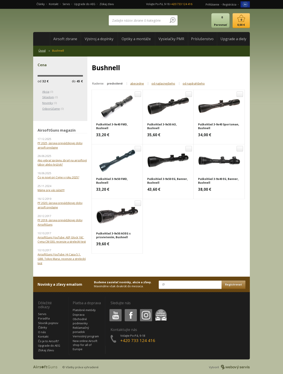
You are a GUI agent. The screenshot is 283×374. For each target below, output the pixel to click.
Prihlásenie (212, 4)
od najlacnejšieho (163, 83)
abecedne (137, 83)
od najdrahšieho (194, 83)
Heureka (160, 310)
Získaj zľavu (106, 4)
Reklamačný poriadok (81, 330)
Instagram (145, 310)
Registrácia (229, 4)
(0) (45, 92)
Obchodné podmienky (80, 321)
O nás (42, 332)
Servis (66, 4)
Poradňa (44, 318)
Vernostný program (86, 336)
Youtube (114, 310)
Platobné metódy (84, 310)
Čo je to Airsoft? (48, 341)
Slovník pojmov (48, 323)
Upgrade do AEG (84, 4)
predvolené (115, 83)
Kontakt (53, 4)
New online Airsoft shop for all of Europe (85, 345)
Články (40, 4)
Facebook (130, 310)
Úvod (42, 51)
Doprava (78, 315)
